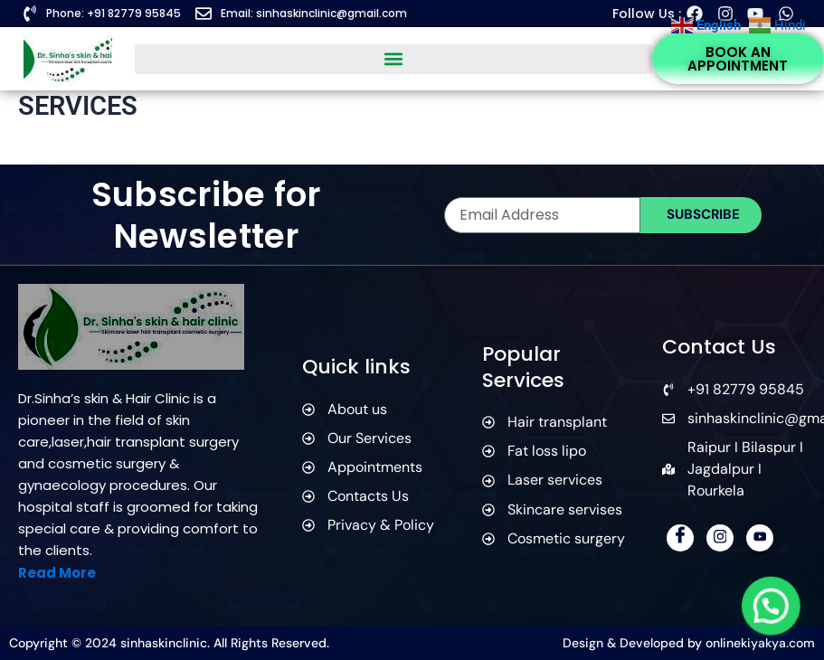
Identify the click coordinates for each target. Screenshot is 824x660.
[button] (393, 59)
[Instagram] (720, 538)
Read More (57, 572)
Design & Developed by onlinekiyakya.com (689, 643)
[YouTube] (759, 538)
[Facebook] (680, 538)
